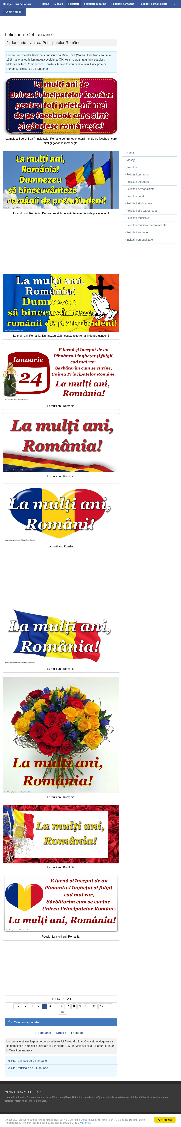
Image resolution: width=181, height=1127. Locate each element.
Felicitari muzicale (137, 217)
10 (86, 1006)
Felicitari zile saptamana (141, 210)
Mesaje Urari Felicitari (17, 3)
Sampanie (44, 1032)
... (174, 3)
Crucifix (61, 1032)
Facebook (77, 1032)
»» (63, 1011)
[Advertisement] (102, 17)
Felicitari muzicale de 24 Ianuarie (27, 1067)
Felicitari (131, 167)
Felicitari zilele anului (139, 203)
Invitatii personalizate (139, 239)
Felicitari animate (136, 232)
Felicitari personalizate (140, 188)
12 (101, 1006)
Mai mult (85, 1123)
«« (17, 1006)
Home (129, 152)
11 (94, 1006)
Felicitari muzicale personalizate (146, 225)
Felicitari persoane (137, 181)
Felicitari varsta (135, 196)
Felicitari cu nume (137, 174)
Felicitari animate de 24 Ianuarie (27, 1060)
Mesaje (130, 160)
